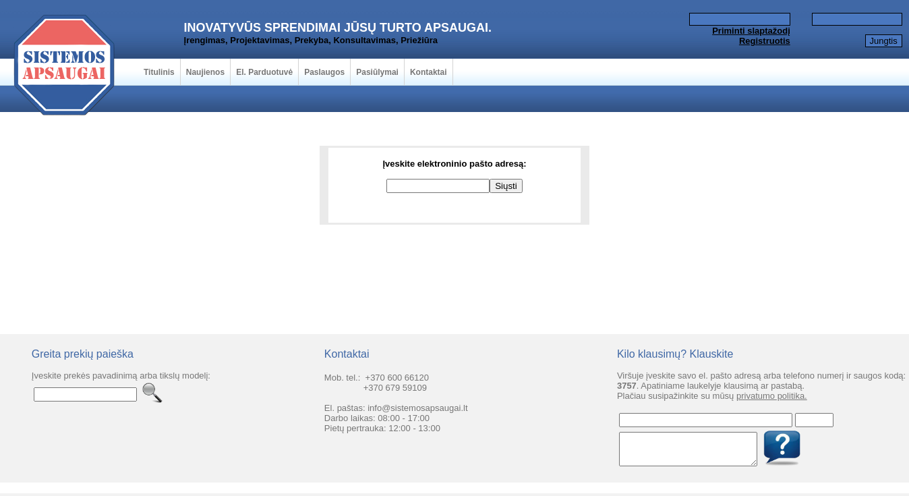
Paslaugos (324, 72)
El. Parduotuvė (264, 72)
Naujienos (205, 72)
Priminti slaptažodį (751, 31)
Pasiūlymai (377, 72)
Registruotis (764, 41)
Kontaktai (428, 72)
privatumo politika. (771, 396)
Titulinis (159, 72)
